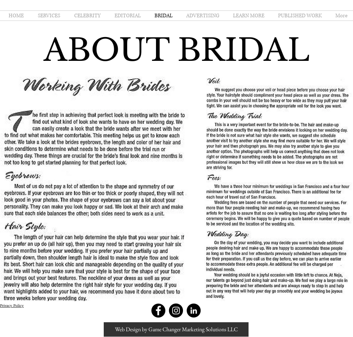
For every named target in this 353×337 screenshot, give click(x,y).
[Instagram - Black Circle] (176, 311)
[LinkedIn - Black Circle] (194, 311)
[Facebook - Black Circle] (158, 311)
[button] (247, 16)
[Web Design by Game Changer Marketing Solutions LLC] (176, 329)
